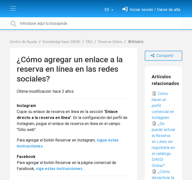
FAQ (89, 42)
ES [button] (107, 9)
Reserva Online (110, 42)
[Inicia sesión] (151, 9)
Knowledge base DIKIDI (61, 42)
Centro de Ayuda (23, 42)
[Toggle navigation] (13, 9)
